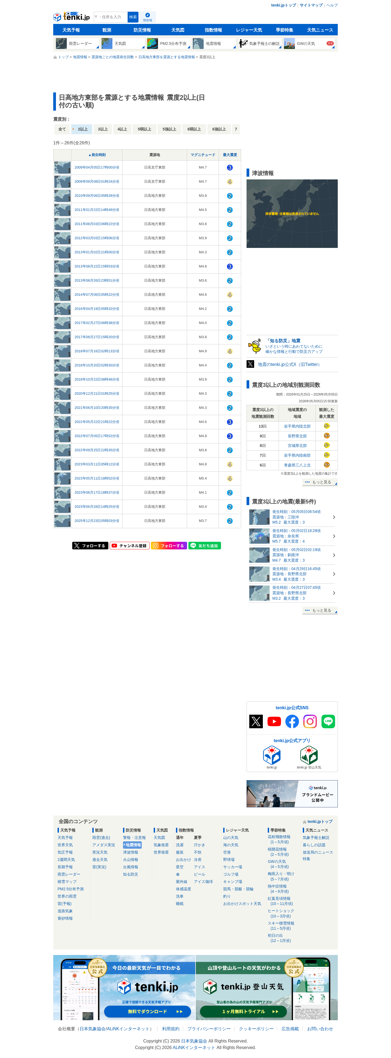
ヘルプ (332, 5)
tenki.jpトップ (283, 5)
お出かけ (183, 859)
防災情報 (142, 30)
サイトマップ (311, 5)
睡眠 (180, 903)
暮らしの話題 (314, 845)
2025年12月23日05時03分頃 (97, 521)
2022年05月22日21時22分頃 (97, 422)
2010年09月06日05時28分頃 (97, 196)
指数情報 (213, 30)
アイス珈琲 (203, 881)
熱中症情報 (283, 889)
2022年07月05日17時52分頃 (97, 436)
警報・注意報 (134, 837)
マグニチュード (203, 155)
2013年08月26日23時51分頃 (97, 280)
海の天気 (230, 845)
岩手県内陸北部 (297, 426)
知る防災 (130, 874)
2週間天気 (66, 859)
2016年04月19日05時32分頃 (97, 309)
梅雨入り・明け (283, 877)
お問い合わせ (320, 1028)
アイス (199, 867)
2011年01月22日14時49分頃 (97, 210)
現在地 (147, 20)
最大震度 (230, 155)
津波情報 (130, 852)
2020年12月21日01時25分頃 (97, 393)
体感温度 (183, 889)
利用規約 (170, 1028)
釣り (227, 896)
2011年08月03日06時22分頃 (97, 224)
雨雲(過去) (101, 837)
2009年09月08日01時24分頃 (97, 181)
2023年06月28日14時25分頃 (97, 507)
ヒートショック (283, 913)
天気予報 (71, 30)
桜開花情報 (283, 852)
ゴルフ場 (230, 874)
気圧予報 (65, 852)
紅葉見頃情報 (283, 901)
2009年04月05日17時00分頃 (97, 167)
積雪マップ (67, 881)
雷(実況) (99, 867)
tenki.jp (72, 18)
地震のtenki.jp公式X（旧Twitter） (290, 364)
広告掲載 (290, 1028)
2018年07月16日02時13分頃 (97, 351)
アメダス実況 (103, 845)
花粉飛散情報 (283, 840)
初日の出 (283, 938)
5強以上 (169, 129)
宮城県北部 (297, 445)
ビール (199, 874)
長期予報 (65, 867)
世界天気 (65, 845)
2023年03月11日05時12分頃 (97, 464)
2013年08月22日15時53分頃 (97, 266)
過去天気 (100, 859)
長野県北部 (297, 436)
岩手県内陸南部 (297, 455)
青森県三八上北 (297, 465)
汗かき (199, 845)
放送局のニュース (318, 852)
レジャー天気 (249, 30)
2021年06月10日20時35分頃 (97, 408)
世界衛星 (161, 852)
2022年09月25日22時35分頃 (97, 450)
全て (62, 129)
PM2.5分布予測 (71, 889)
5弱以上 (144, 129)
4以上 (122, 129)
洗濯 (180, 845)
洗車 (180, 896)
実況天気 (100, 852)
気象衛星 (161, 845)
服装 (180, 852)
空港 (227, 852)
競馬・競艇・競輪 (238, 889)
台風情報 (130, 867)
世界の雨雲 (67, 896)
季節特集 (284, 30)
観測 (106, 30)
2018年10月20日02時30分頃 (97, 365)
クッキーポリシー (256, 1028)
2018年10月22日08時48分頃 (97, 379)
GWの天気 (283, 864)
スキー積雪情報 (283, 926)
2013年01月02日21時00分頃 (97, 252)
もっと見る (321, 482)
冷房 (197, 859)
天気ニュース (320, 30)
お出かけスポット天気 (242, 903)
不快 (197, 852)
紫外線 (181, 881)
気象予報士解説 (316, 837)
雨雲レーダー (69, 874)
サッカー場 (232, 867)
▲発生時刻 (97, 155)
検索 (133, 17)
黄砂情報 (65, 918)
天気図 (177, 30)
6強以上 (219, 129)
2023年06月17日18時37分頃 (97, 492)
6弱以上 (194, 129)
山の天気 (230, 837)
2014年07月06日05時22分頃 (97, 294)
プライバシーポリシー (209, 1028)
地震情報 (133, 845)
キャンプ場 (232, 881)
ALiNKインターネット (128, 1028)
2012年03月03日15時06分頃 (97, 238)
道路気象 (65, 911)
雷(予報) (64, 903)
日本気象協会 (93, 1028)
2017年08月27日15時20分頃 (97, 337)
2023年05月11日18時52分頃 (97, 478)
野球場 (229, 859)
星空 (180, 867)
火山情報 (130, 859)
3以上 (103, 129)
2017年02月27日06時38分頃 (97, 323)
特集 (306, 859)
